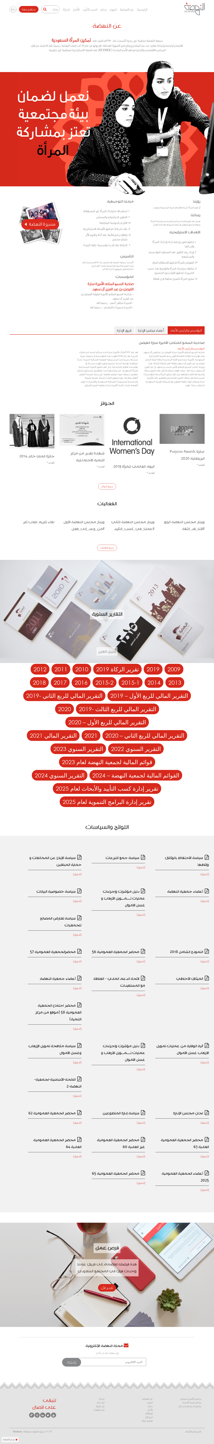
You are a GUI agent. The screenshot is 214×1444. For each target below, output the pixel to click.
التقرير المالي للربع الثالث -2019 (117, 708)
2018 (39, 682)
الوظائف (149, 1413)
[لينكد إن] (42, 1415)
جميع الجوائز (107, 486)
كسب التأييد (90, 9)
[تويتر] (48, 1415)
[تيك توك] (31, 1415)
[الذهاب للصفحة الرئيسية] (194, 9)
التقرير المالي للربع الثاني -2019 (64, 695)
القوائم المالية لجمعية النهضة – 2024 (135, 775)
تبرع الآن (149, 1417)
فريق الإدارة (124, 330)
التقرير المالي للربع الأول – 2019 (149, 695)
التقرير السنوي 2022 (136, 748)
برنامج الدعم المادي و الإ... (189, 1406)
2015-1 (130, 682)
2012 (40, 669)
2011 (60, 669)
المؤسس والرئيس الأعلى (186, 330)
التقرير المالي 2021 (53, 735)
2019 (153, 669)
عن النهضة (127, 9)
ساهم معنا (29, 9)
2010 (81, 669)
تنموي (113, 9)
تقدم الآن (107, 1287)
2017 (60, 682)
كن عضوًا (100, 1406)
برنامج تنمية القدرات (191, 1402)
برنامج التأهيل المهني (190, 1399)
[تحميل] (205, 874)
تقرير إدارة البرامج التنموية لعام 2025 (107, 801)
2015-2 (104, 682)
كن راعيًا (101, 1402)
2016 (81, 682)
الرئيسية (142, 9)
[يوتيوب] (53, 1415)
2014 (153, 682)
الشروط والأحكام (193, 1431)
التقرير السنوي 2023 (78, 748)
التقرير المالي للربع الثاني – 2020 (144, 735)
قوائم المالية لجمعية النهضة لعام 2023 (107, 761)
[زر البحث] (45, 9)
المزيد (201, 464)
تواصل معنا (147, 1420)
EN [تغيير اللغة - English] (13, 10)
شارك (66, 9)
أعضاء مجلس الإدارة (151, 330)
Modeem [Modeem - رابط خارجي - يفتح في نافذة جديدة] (17, 1431)
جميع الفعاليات (107, 547)
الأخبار (76, 9)
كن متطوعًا (99, 1410)
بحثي (103, 9)
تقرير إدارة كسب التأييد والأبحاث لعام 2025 (107, 788)
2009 (173, 669)
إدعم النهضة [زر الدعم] (10, 1439)
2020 (64, 708)
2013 (174, 682)
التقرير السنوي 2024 (60, 775)
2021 (91, 735)
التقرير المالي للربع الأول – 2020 (107, 722)
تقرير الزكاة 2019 (117, 669)
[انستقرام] (37, 1415)
